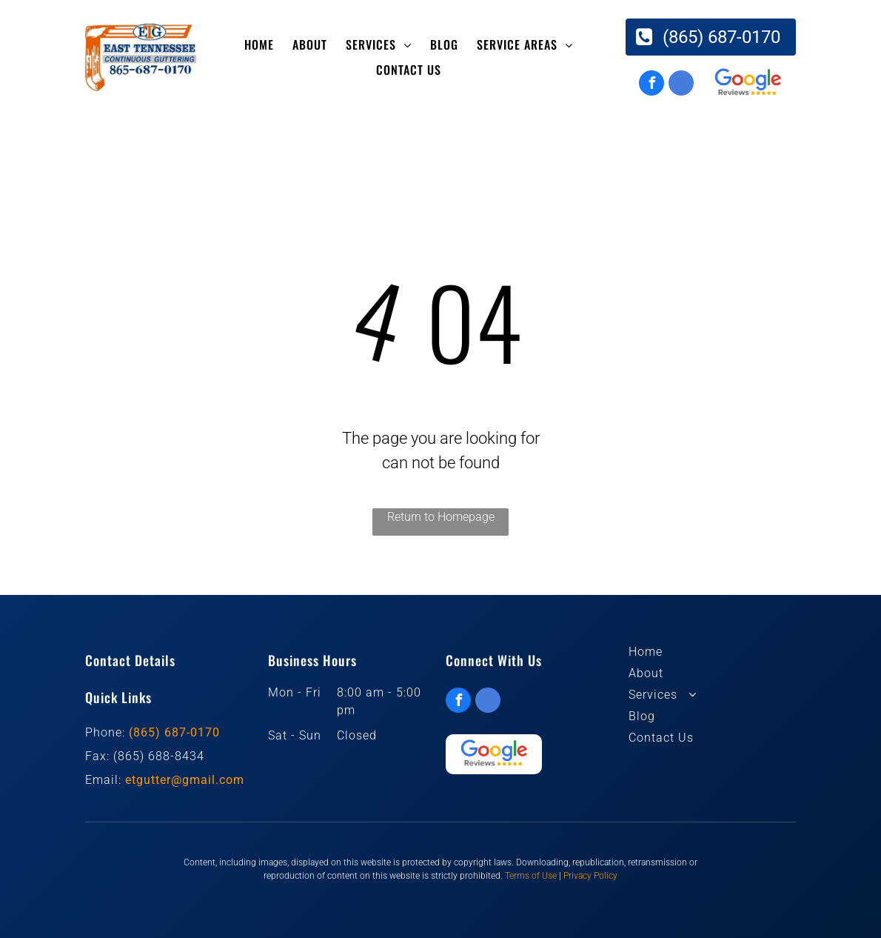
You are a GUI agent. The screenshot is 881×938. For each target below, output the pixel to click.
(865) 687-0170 (174, 732)
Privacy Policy (590, 876)
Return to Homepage (441, 517)
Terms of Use (531, 876)
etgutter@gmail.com (184, 780)
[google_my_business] (681, 84)
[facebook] (651, 84)
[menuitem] (261, 44)
